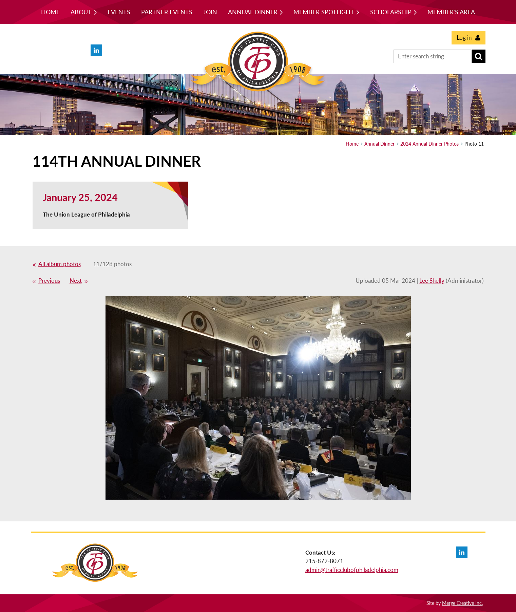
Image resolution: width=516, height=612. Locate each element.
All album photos (59, 263)
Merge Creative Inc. (462, 603)
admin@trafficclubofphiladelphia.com (351, 569)
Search (478, 56)
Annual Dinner (379, 144)
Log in (464, 37)
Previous (49, 280)
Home (352, 144)
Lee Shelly (431, 280)
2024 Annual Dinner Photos (429, 144)
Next (76, 280)
